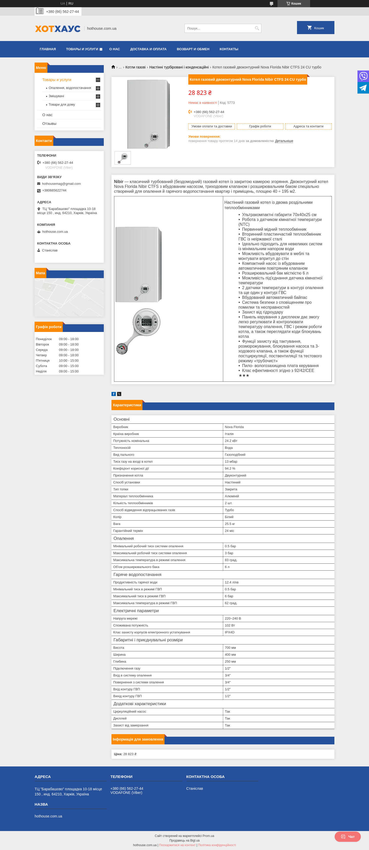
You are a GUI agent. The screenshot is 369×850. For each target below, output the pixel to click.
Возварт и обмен (193, 49)
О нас (114, 49)
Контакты (229, 49)
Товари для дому (62, 104)
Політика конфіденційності (217, 845)
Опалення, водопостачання (70, 88)
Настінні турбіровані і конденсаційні (179, 67)
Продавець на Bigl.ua (184, 840)
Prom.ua (208, 836)
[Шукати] (256, 28)
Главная (48, 49)
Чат (348, 836)
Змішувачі (56, 96)
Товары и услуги (82, 49)
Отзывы (49, 123)
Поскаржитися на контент (177, 845)
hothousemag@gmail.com (61, 184)
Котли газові (136, 67)
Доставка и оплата (148, 49)
